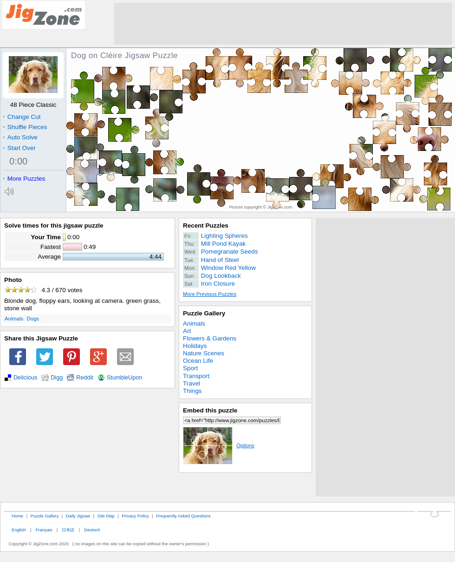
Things (192, 390)
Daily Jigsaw (78, 515)
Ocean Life (198, 360)
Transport (196, 375)
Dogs (33, 318)
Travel (191, 383)
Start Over (19, 147)
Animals (14, 318)
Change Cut (21, 116)
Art (187, 330)
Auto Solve (20, 137)
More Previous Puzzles (209, 294)
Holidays (195, 345)
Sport (190, 368)
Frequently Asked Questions (183, 515)
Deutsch (92, 529)
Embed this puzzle (210, 410)
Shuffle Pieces (25, 127)
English (19, 529)
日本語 (68, 529)
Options (218, 445)
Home (17, 515)
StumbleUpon (125, 377)
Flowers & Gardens (209, 338)
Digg (57, 377)
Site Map (106, 515)
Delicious (25, 377)
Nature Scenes (203, 353)
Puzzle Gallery (204, 313)
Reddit (84, 377)
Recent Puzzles (205, 225)
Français (44, 529)
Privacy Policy (135, 515)
